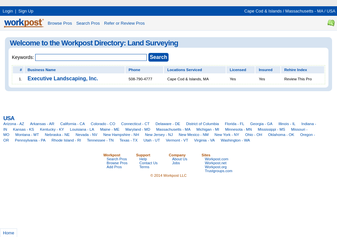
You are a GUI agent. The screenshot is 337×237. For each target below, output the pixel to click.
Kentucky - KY (52, 129)
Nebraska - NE (57, 135)
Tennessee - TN (100, 140)
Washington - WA (235, 140)
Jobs (176, 163)
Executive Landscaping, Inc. (63, 78)
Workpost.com (216, 159)
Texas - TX (128, 140)
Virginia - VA (204, 140)
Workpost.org (216, 167)
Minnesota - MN (238, 129)
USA (331, 11)
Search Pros (88, 23)
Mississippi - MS (271, 129)
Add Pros (114, 167)
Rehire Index (295, 70)
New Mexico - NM (194, 135)
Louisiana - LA (82, 129)
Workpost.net (216, 163)
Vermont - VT (177, 140)
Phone (134, 70)
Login (8, 11)
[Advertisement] (120, 2)
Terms (144, 167)
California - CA (72, 124)
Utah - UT (151, 140)
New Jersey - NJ (158, 135)
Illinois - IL (287, 124)
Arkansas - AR (42, 124)
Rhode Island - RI (66, 140)
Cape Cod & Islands (263, 11)
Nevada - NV (86, 135)
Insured (265, 70)
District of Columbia (202, 124)
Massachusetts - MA (304, 11)
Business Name (42, 70)
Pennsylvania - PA (30, 140)
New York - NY (227, 135)
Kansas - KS (23, 129)
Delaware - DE (168, 124)
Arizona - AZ (13, 124)
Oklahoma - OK (281, 135)
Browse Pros (60, 23)
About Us (179, 159)
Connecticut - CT (135, 124)
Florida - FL (234, 124)
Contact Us (149, 163)
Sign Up (26, 11)
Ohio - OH (253, 135)
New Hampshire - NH (121, 135)
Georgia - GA (261, 124)
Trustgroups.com (219, 171)
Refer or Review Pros (124, 23)
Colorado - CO (103, 124)
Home (8, 232)
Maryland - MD (137, 129)
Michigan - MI (207, 129)
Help (143, 159)
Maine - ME (109, 129)
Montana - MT (27, 135)
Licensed (238, 70)
